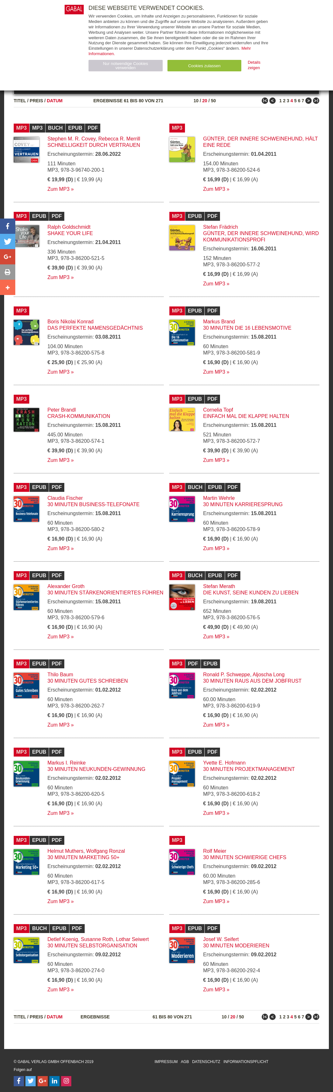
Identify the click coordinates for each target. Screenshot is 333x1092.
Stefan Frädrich (220, 227)
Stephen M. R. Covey (71, 138)
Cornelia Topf (218, 410)
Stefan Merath (219, 586)
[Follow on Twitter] (30, 1081)
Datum (55, 100)
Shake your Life (70, 233)
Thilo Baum (60, 674)
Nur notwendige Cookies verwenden (125, 65)
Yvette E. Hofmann (224, 762)
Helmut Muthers (65, 851)
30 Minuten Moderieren (236, 945)
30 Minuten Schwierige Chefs (244, 857)
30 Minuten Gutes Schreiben (87, 681)
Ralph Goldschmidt (68, 227)
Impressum (166, 1062)
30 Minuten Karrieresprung (243, 504)
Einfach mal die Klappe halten (246, 416)
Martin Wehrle (219, 498)
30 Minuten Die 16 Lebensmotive (247, 328)
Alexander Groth (66, 586)
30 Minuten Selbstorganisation (92, 945)
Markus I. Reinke (66, 762)
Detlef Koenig (62, 939)
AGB (185, 1062)
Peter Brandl (61, 410)
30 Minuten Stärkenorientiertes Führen (105, 592)
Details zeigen (254, 65)
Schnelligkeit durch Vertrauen (93, 145)
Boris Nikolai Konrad (70, 321)
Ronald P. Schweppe (226, 674)
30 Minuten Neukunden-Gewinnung (96, 769)
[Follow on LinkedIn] (54, 1081)
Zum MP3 (58, 189)
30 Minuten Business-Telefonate (93, 504)
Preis (36, 100)
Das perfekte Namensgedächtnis (95, 328)
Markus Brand (219, 321)
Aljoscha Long (268, 674)
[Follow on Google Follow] (43, 1081)
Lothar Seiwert (132, 939)
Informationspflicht (245, 1062)
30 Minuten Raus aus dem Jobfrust (252, 681)
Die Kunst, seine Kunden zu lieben (251, 592)
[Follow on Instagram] (66, 1081)
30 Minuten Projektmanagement (249, 769)
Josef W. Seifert (221, 939)
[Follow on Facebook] (19, 1081)
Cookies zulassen (204, 65)
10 (196, 100)
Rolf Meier (214, 851)
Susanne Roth (97, 939)
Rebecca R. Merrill (119, 138)
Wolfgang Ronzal (105, 851)
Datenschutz (206, 1062)
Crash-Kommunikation (78, 416)
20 (204, 100)
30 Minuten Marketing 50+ (83, 857)
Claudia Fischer (65, 498)
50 (213, 100)
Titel (20, 100)
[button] (7, 226)
